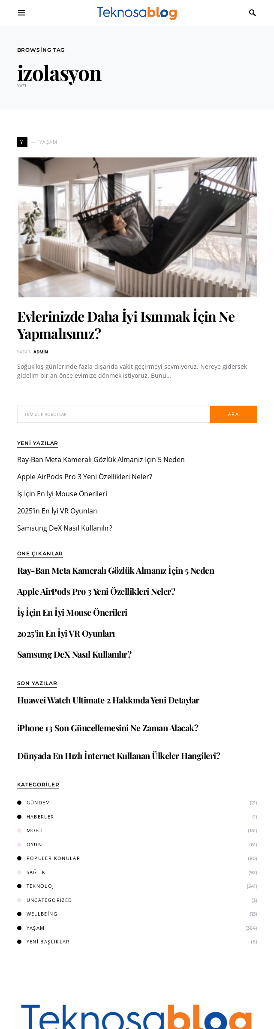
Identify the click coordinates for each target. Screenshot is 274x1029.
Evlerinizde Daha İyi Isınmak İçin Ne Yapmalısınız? (126, 324)
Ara (233, 414)
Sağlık (31, 872)
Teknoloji (36, 886)
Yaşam (31, 928)
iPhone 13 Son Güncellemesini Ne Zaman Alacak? (108, 727)
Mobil (31, 830)
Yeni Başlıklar (43, 941)
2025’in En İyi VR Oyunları (57, 511)
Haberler (35, 816)
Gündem (34, 802)
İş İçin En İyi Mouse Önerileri (62, 493)
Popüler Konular (49, 858)
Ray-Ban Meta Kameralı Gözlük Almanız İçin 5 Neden (101, 459)
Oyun (29, 844)
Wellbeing (37, 913)
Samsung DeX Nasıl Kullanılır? (64, 528)
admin (40, 352)
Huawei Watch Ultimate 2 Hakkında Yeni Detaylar (108, 700)
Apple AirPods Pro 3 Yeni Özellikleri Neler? (84, 476)
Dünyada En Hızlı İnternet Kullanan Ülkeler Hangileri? (118, 755)
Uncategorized (44, 900)
